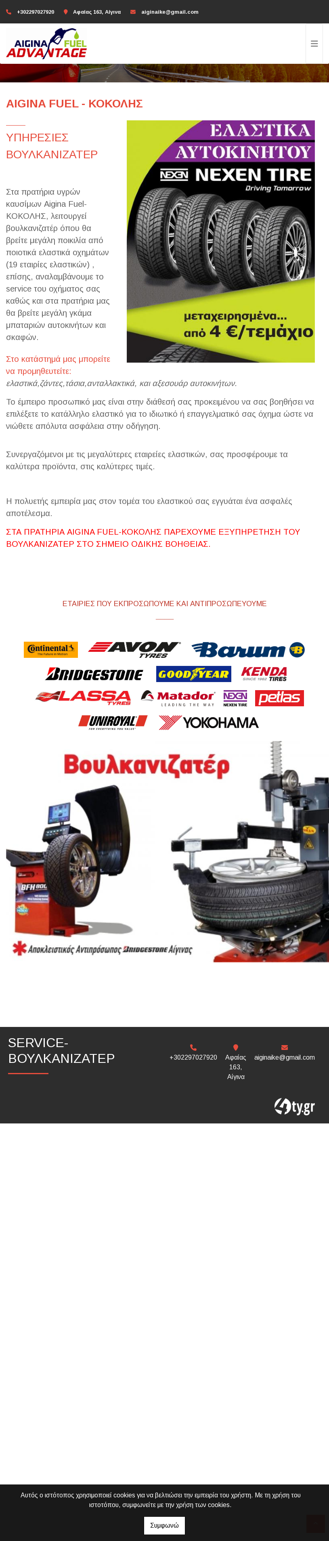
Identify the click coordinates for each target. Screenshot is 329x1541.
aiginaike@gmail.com (170, 12)
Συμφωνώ (164, 1525)
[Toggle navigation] (314, 43)
